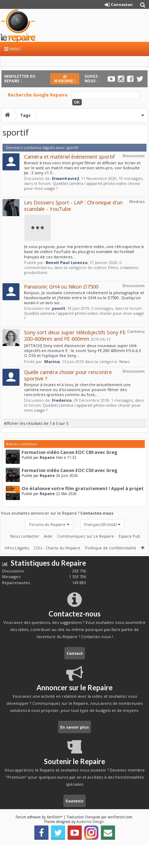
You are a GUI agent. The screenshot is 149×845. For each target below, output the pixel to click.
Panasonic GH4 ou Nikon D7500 (61, 286)
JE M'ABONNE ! (64, 79)
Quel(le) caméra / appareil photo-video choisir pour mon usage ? (82, 186)
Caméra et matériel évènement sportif (69, 156)
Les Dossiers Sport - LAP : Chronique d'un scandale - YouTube (73, 205)
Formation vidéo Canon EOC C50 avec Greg (70, 470)
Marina (52, 361)
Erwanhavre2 (65, 178)
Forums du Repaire (47, 524)
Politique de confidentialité (110, 547)
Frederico (61, 400)
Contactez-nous (96, 513)
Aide (48, 536)
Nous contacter (24, 536)
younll (58, 308)
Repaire (47, 457)
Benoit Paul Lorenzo (66, 262)
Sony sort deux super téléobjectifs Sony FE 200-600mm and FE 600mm (75, 335)
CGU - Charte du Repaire (57, 547)
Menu (12, 48)
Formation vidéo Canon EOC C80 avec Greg (70, 452)
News (124, 361)
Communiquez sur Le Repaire (85, 536)
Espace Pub (129, 536)
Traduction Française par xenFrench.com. (100, 816)
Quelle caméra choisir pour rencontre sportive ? (68, 375)
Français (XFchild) (100, 524)
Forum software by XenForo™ (40, 816)
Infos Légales (17, 547)
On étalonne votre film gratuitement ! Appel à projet (83, 488)
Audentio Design (90, 821)
